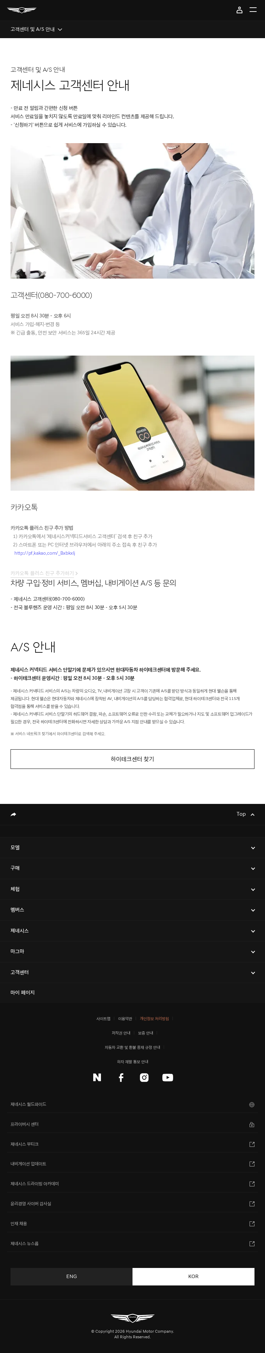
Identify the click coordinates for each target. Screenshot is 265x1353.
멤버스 (17, 910)
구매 (15, 868)
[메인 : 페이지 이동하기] (21, 10)
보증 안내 (145, 1033)
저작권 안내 (121, 1033)
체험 (15, 889)
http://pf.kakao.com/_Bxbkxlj (44, 558)
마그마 (17, 951)
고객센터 (20, 972)
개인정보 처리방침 (154, 1018)
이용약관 (125, 1018)
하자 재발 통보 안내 (132, 1061)
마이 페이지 (240, 10)
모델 (15, 847)
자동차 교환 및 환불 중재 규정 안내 (132, 1047)
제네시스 (20, 931)
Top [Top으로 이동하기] (242, 814)
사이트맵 (103, 1018)
